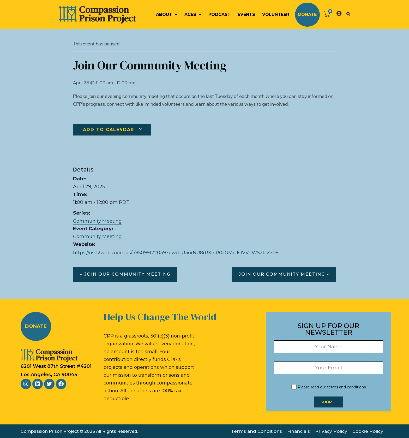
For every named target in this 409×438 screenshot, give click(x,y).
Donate (307, 14)
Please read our (328, 387)
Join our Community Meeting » (284, 274)
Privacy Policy (331, 431)
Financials (298, 431)
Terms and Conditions (256, 431)
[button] (348, 14)
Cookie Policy (367, 431)
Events (246, 14)
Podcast (219, 14)
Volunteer (275, 14)
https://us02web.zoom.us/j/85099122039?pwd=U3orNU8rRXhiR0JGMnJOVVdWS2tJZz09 (176, 253)
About (166, 14)
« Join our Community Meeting (125, 274)
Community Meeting (97, 221)
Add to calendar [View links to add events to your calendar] (108, 129)
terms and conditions (346, 387)
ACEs (192, 14)
